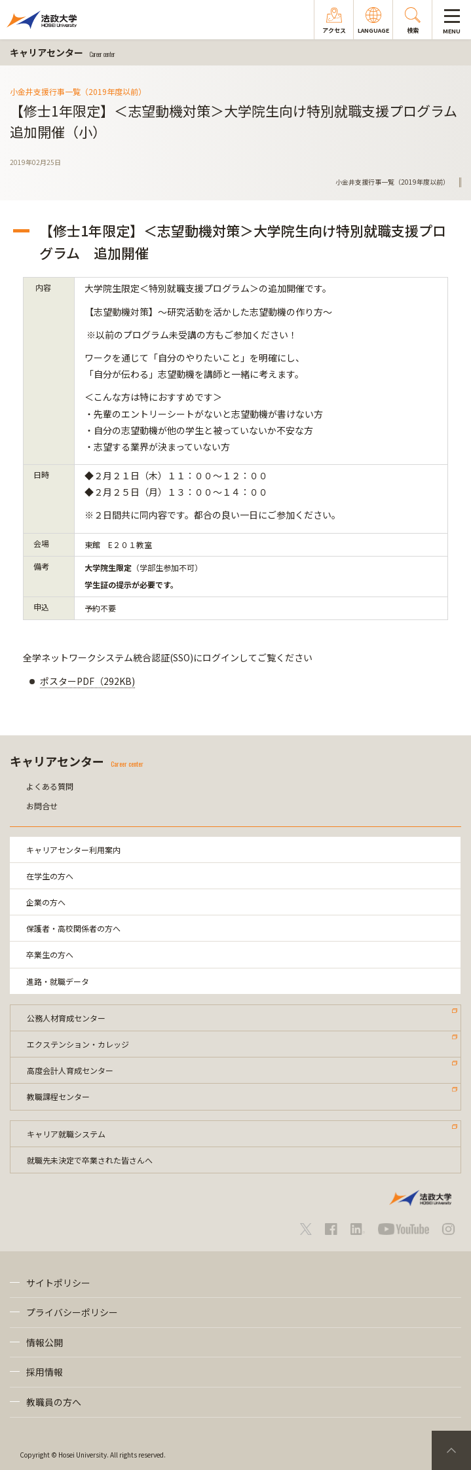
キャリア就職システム (66, 1133)
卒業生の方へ (49, 954)
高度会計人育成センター (70, 1070)
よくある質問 (49, 786)
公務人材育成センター (66, 1017)
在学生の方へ (49, 875)
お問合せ (42, 805)
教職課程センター (58, 1096)
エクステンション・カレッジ (78, 1044)
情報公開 (44, 1342)
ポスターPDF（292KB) (87, 681)
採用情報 (44, 1371)
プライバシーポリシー (72, 1312)
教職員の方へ (53, 1401)
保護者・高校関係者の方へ (73, 928)
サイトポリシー (58, 1282)
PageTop (451, 1450)
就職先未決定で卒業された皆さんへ (90, 1160)
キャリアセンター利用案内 (73, 849)
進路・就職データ (57, 981)
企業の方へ (46, 902)
